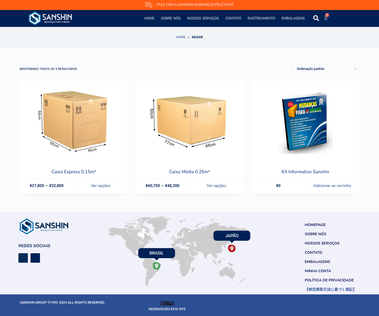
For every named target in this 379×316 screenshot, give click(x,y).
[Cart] (326, 18)
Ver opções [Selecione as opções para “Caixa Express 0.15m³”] (101, 185)
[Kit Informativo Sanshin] (305, 121)
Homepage (315, 224)
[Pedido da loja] (326, 69)
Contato (233, 18)
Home (149, 18)
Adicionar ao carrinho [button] (332, 185)
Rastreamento (261, 18)
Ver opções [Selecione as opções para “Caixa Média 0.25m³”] (216, 185)
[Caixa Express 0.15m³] (74, 121)
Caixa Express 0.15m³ (74, 172)
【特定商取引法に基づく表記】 (330, 289)
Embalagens (293, 18)
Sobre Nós (171, 18)
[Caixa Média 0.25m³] (189, 121)
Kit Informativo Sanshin (305, 172)
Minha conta (318, 271)
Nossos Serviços (203, 18)
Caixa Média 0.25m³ (189, 172)
